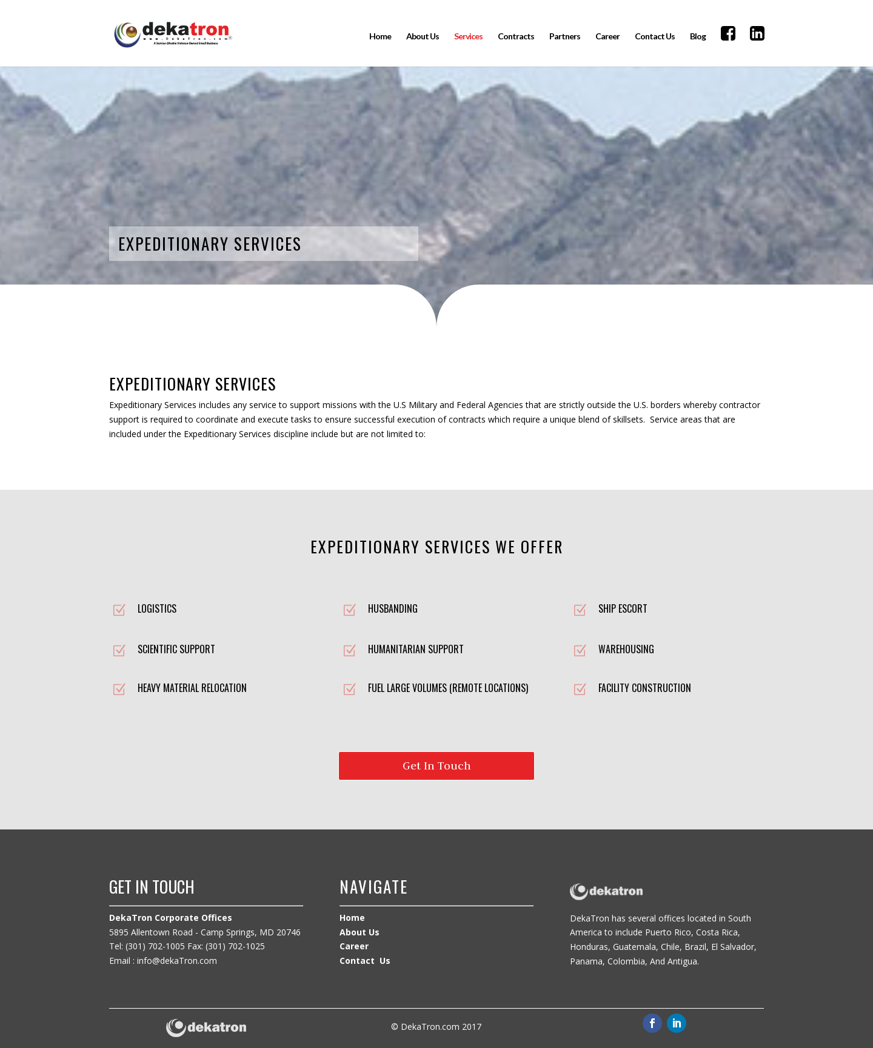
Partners (564, 36)
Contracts (516, 36)
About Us (422, 36)
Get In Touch (437, 766)
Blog (698, 36)
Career (607, 36)
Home (380, 36)
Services (468, 36)
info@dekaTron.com (177, 960)
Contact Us (655, 36)
